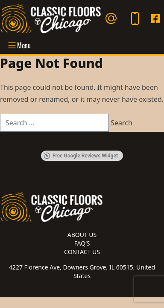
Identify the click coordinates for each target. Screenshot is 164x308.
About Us (82, 235)
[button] (7, 142)
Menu (19, 45)
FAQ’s (82, 243)
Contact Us (82, 252)
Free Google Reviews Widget (81, 155)
